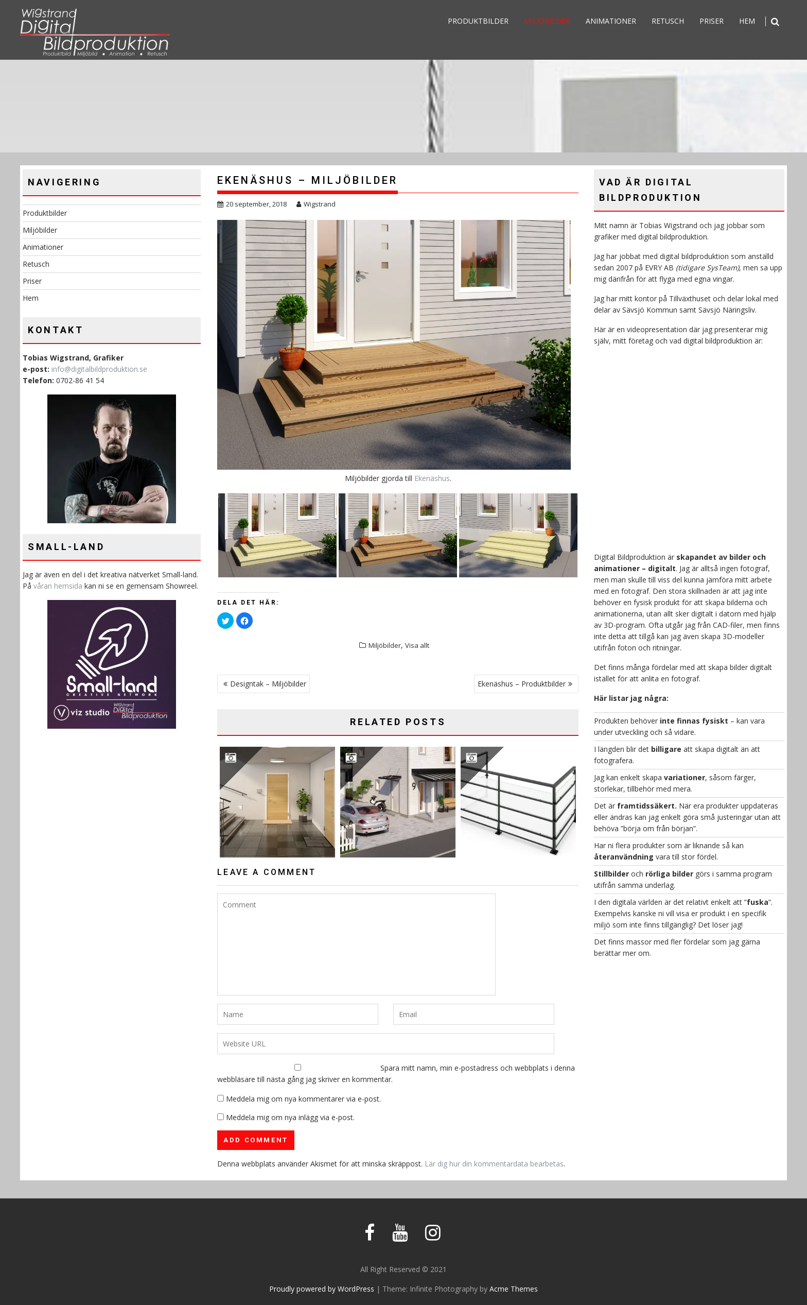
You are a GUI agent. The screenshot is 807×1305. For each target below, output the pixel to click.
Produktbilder (478, 21)
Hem (747, 21)
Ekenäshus (432, 478)
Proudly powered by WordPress (321, 1289)
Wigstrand (316, 204)
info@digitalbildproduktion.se (99, 369)
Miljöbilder (547, 21)
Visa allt (417, 645)
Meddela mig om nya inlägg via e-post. (290, 1117)
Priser (711, 21)
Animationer (611, 21)
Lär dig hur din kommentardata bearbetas (494, 1164)
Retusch (668, 21)
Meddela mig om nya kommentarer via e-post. (303, 1099)
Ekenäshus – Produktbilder (522, 684)
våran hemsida (57, 586)
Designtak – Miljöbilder (268, 684)
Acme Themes (513, 1289)
